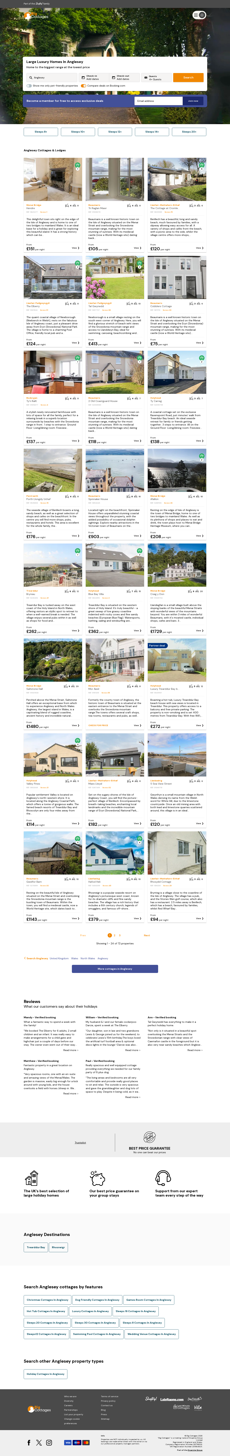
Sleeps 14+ (152, 131)
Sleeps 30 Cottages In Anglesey (95, 1322)
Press (104, 1414)
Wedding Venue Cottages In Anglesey (152, 1334)
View (74, 247)
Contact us (107, 1405)
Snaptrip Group (195, 1450)
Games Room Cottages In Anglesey (148, 1299)
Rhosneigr (58, 1247)
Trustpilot (80, 1142)
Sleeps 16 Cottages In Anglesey (136, 1311)
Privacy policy (108, 1401)
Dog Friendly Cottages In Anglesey (97, 1299)
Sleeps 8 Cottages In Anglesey (142, 1322)
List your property (73, 1414)
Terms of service (109, 1396)
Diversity (68, 1401)
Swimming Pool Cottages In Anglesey (97, 1334)
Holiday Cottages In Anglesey (45, 1374)
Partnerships (71, 1410)
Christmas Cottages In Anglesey (47, 1299)
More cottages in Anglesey (115, 968)
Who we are (70, 1396)
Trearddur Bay (36, 1247)
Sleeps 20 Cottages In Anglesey (47, 1322)
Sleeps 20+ (189, 131)
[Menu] (199, 15)
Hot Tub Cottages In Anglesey (46, 1311)
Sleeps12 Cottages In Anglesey (46, 1334)
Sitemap (105, 1418)
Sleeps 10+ (78, 131)
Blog (103, 1410)
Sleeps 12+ (115, 131)
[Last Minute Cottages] (34, 15)
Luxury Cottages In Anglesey (90, 1311)
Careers (68, 1405)
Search (188, 77)
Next (147, 935)
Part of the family (37, 3)
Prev (83, 935)
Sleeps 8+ (41, 131)
